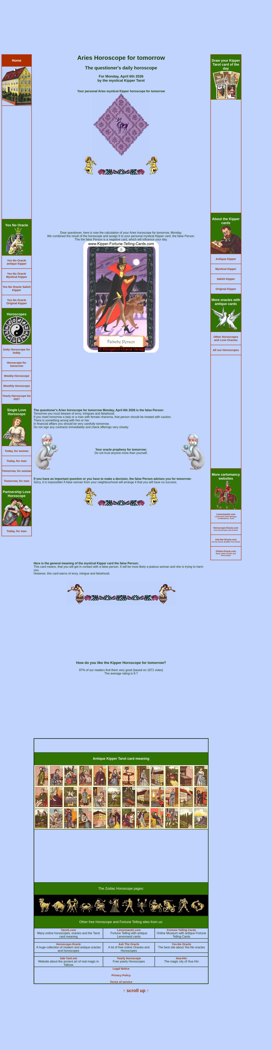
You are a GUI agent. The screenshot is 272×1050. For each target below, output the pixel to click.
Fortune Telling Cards (181, 930)
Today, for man (16, 460)
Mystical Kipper (225, 268)
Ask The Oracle (128, 944)
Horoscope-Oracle (68, 944)
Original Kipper (226, 288)
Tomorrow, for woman (16, 470)
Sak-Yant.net (68, 958)
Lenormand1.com (129, 930)
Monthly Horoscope (16, 385)
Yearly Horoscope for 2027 (16, 397)
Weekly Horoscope (16, 375)
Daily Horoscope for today (16, 351)
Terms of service (121, 981)
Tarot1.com (68, 930)
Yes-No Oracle (181, 944)
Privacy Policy (121, 975)
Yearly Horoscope (129, 958)
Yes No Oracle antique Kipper (16, 262)
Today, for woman (17, 450)
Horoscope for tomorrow (16, 364)
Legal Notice (121, 968)
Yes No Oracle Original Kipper (16, 301)
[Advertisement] (115, 28)
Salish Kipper (226, 278)
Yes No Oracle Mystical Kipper (16, 275)
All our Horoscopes (226, 350)
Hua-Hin (181, 958)
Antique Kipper (226, 258)
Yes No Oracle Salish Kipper (16, 288)
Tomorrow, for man (16, 480)
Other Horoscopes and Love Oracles (225, 338)
